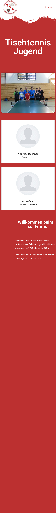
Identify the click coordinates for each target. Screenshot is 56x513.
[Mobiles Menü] (49, 7)
